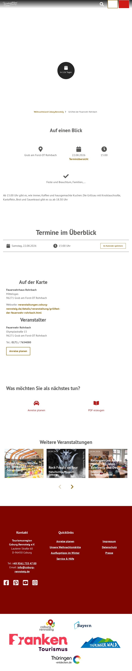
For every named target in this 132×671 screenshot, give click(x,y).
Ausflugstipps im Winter (65, 553)
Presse (109, 553)
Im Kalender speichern (113, 246)
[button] (124, 4)
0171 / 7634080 (21, 342)
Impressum (109, 541)
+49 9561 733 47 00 (24, 563)
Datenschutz (109, 547)
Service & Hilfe (65, 558)
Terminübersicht (78, 159)
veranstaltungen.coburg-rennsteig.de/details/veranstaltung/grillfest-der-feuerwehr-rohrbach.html (33, 308)
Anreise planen (65, 541)
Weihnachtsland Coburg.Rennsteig (49, 111)
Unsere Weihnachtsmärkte (65, 547)
